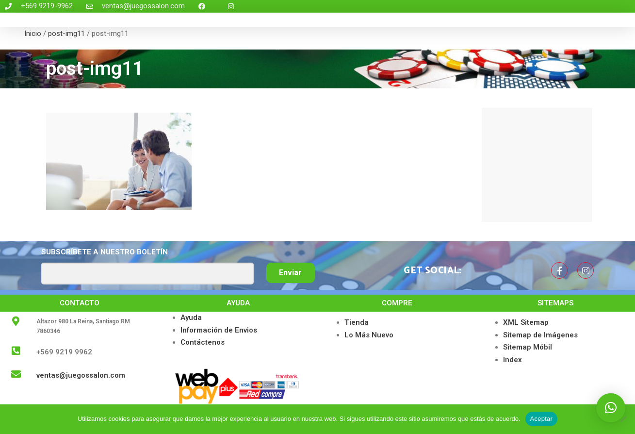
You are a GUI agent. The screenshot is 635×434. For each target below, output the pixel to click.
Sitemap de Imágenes (540, 335)
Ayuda (191, 317)
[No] (623, 419)
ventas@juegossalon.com (80, 375)
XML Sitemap (526, 322)
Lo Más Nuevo (368, 335)
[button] (610, 407)
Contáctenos (202, 342)
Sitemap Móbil (527, 347)
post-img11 (66, 33)
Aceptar (541, 418)
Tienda (356, 322)
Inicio (32, 33)
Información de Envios (218, 330)
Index (512, 359)
